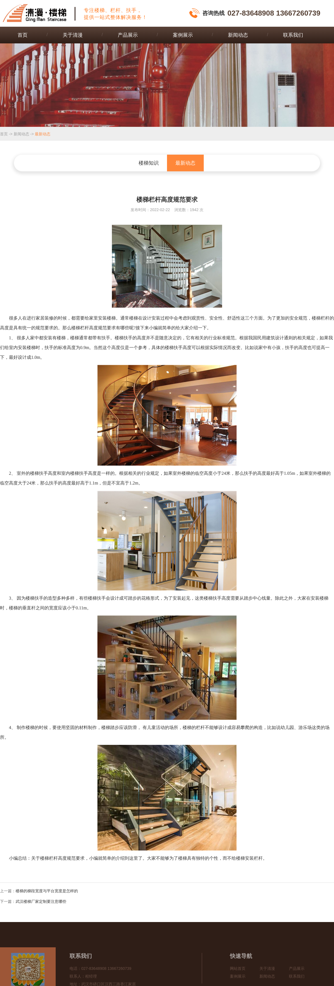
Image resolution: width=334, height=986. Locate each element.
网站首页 (237, 979)
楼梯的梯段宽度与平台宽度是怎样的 (47, 891)
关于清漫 (73, 35)
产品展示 (128, 35)
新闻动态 (238, 35)
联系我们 (293, 35)
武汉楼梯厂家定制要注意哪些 (41, 901)
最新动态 (42, 134)
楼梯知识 (149, 163)
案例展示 (183, 35)
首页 (23, 35)
